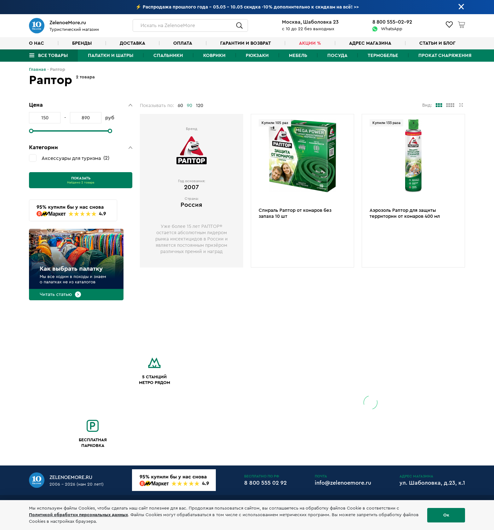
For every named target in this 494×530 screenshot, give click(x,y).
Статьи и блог (437, 43)
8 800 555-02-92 (392, 22)
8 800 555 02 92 (265, 483)
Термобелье (383, 55)
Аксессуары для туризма (75, 158)
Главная (37, 69)
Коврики (214, 55)
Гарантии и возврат (245, 43)
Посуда (337, 55)
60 (180, 105)
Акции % (310, 43)
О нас (36, 43)
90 (189, 105)
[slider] (31, 131)
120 (199, 105)
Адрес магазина (370, 43)
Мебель (298, 55)
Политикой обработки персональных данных (78, 515)
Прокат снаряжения (444, 55)
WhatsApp (391, 29)
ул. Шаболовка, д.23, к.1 (432, 483)
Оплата (182, 43)
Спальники (168, 55)
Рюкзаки (257, 55)
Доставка (132, 43)
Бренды (82, 43)
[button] (80, 105)
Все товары (53, 55)
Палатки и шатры (110, 55)
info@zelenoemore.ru (343, 483)
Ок (446, 515)
